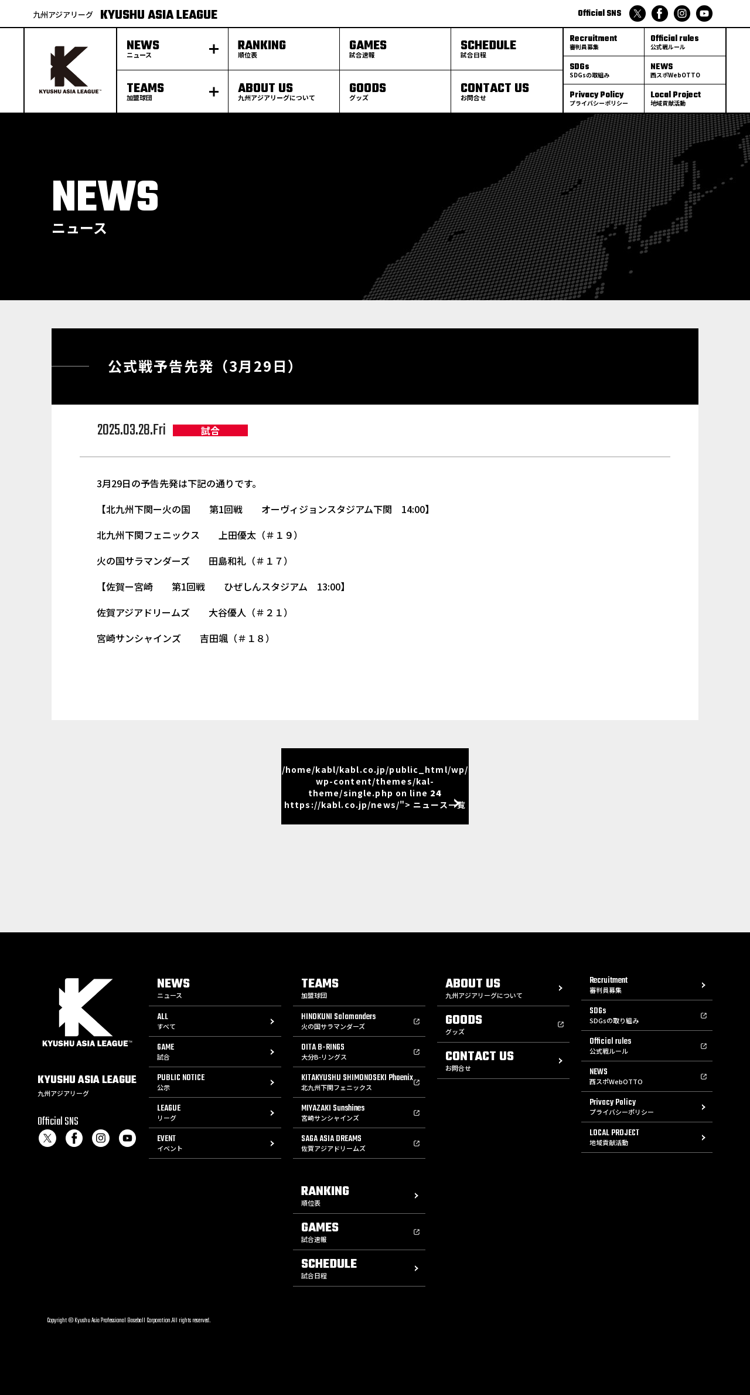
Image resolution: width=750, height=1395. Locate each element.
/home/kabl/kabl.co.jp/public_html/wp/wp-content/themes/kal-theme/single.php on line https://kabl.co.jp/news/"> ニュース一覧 (375, 786)
